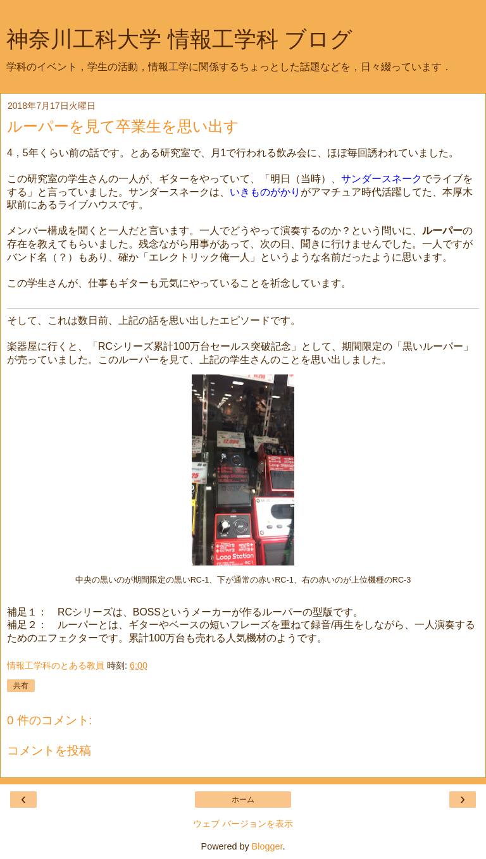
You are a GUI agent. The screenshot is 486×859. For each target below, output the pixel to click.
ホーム (243, 799)
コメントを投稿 (49, 750)
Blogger (267, 846)
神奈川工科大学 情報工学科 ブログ (179, 39)
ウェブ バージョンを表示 (243, 824)
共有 (20, 685)
